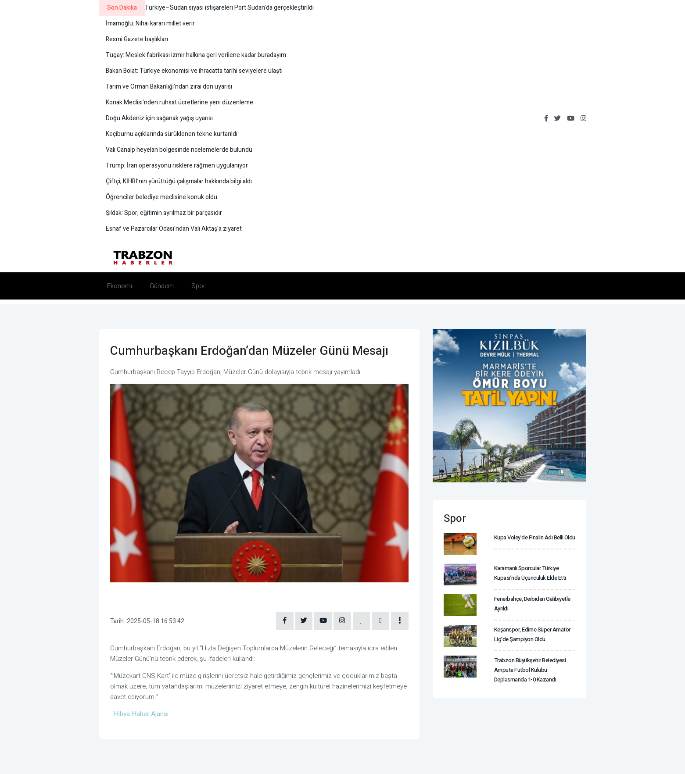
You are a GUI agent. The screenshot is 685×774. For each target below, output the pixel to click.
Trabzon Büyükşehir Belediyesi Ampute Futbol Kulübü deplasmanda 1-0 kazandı (529, 669)
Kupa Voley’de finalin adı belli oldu (534, 537)
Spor (198, 286)
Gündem (162, 286)
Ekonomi (119, 286)
